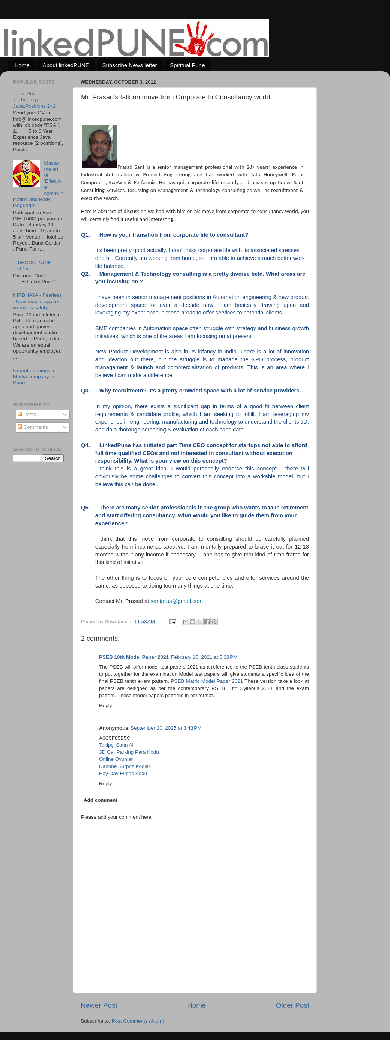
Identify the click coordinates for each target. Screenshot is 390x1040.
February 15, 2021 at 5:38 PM (204, 657)
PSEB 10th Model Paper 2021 (134, 657)
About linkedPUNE (66, 65)
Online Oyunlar (116, 759)
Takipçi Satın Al (116, 745)
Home (22, 65)
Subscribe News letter (129, 65)
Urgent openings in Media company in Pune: (34, 376)
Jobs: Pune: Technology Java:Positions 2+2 (34, 99)
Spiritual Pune (187, 65)
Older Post (292, 1005)
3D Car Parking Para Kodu (129, 752)
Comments (33, 427)
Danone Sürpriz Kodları (125, 766)
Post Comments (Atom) (138, 1021)
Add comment (100, 800)
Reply (105, 705)
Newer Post (99, 1005)
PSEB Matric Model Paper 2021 (207, 681)
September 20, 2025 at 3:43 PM (166, 728)
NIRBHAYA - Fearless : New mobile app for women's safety (37, 301)
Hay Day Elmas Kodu (123, 773)
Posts (27, 414)
